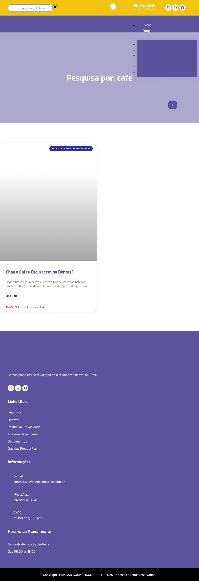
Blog (146, 31)
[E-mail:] (9, 477)
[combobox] (30, 8)
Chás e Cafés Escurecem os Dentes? (39, 272)
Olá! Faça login (145, 5)
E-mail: (18, 476)
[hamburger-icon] (191, 25)
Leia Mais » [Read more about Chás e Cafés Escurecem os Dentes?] (12, 296)
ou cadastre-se (145, 9)
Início (147, 25)
